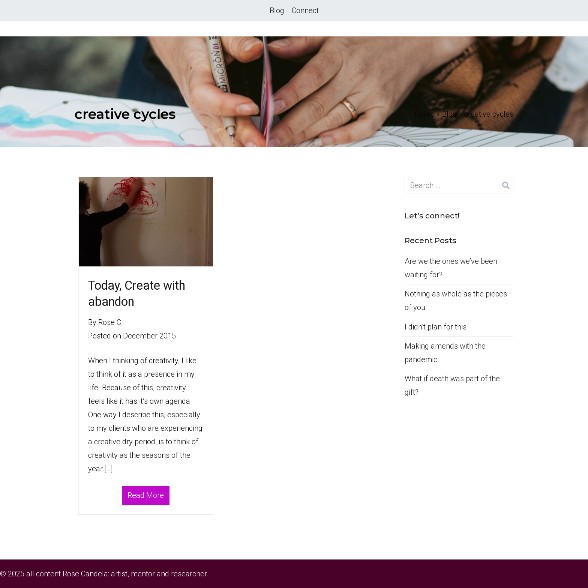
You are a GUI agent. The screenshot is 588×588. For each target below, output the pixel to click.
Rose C (109, 322)
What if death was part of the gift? (452, 385)
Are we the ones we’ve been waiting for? (451, 268)
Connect (305, 10)
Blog (277, 10)
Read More (146, 495)
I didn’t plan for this (435, 326)
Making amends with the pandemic (445, 352)
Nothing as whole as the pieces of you (456, 300)
